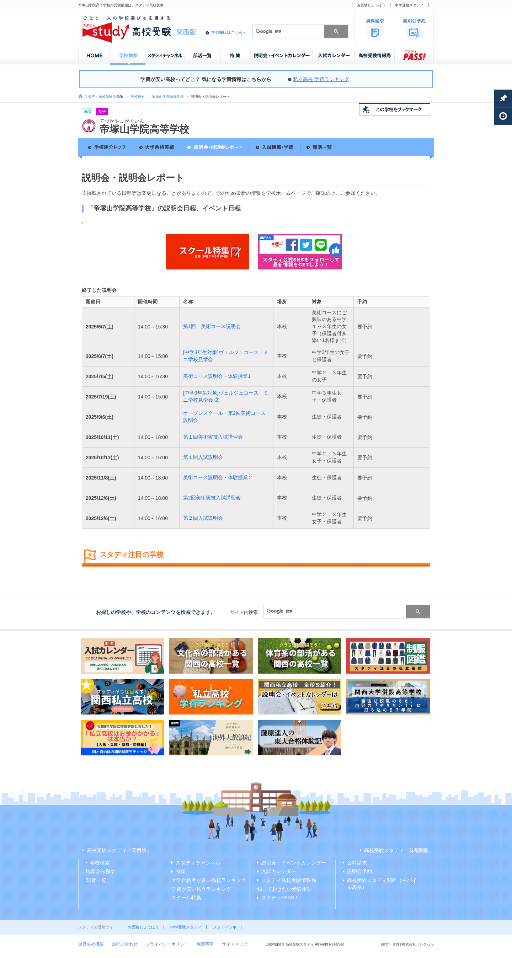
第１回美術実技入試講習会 (213, 437)
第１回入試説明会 (203, 457)
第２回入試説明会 (203, 518)
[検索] (287, 31)
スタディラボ (224, 927)
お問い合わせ (125, 944)
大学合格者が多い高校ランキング (208, 880)
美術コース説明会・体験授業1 (217, 376)
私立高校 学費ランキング (321, 79)
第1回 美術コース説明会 (212, 326)
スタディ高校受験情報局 (288, 880)
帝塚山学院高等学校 (168, 96)
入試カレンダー (278, 871)
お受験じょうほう (371, 5)
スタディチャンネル (198, 863)
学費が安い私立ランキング (201, 889)
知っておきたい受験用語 (284, 889)
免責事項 (205, 944)
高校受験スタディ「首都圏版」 (399, 850)
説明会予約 (359, 871)
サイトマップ (234, 944)
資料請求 (357, 863)
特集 (181, 871)
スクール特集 (186, 897)
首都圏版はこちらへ (228, 32)
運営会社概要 (91, 944)
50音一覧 (96, 880)
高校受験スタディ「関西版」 (119, 850)
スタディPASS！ (280, 897)
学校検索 (137, 96)
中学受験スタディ (409, 5)
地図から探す (101, 871)
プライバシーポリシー (167, 944)
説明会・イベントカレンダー (293, 863)
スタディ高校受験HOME (103, 96)
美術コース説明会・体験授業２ (218, 477)
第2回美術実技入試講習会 (212, 498)
